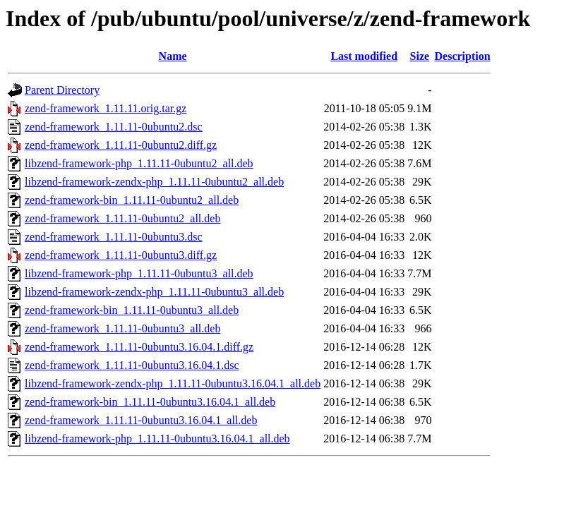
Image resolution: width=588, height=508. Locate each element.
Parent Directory (62, 90)
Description (463, 56)
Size (420, 56)
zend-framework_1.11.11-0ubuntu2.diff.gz (121, 145)
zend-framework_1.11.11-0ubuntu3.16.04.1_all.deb (141, 420)
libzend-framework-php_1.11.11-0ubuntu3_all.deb (139, 273)
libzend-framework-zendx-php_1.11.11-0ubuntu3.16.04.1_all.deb (172, 383)
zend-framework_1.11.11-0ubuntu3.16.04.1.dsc (132, 365)
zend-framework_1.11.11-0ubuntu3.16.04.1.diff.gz (139, 347)
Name (173, 56)
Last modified (363, 56)
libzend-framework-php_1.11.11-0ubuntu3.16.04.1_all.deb (157, 439)
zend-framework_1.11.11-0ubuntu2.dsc (114, 127)
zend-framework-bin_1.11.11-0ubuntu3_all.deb (132, 310)
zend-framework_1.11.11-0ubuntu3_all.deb (122, 328)
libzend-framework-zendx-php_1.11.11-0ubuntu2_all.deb (154, 182)
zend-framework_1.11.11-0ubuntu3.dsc (114, 237)
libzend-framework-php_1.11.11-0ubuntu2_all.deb (139, 163)
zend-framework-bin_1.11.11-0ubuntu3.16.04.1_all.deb (150, 402)
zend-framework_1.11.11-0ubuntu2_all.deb (122, 218)
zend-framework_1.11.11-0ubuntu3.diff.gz (121, 255)
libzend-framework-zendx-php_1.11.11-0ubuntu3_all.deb (154, 292)
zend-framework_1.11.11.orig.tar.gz (105, 108)
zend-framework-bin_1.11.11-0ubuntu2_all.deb (132, 200)
